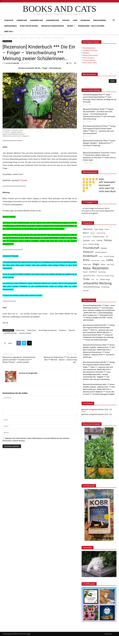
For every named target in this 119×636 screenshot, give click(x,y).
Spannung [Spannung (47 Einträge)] (102, 272)
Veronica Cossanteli (25, 333)
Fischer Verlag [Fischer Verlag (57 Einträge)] (93, 244)
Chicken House (31, 330)
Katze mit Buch (88, 58)
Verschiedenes (99, 20)
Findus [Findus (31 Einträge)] (85, 244)
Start (4, 38)
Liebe (75, 20)
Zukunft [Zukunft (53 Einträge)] (86, 291)
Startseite (8, 20)
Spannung (85, 20)
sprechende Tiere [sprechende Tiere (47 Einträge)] (89, 276)
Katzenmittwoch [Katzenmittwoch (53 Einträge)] (101, 252)
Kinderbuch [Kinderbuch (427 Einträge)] (90, 256)
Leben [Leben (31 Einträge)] (103, 260)
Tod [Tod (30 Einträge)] (97, 279)
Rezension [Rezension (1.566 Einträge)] (100, 268)
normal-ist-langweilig (12, 63)
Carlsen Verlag (20, 330)
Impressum (108, 634)
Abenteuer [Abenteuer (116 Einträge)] (88, 229)
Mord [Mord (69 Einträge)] (103, 264)
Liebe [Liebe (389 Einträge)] (109, 260)
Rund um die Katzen (29, 26)
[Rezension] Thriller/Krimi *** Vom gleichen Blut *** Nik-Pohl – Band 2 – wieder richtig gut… (60, 359)
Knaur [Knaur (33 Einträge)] (101, 256)
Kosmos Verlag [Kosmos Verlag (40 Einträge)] (109, 256)
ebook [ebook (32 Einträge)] (93, 240)
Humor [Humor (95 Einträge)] (104, 248)
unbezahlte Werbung (10, 333)
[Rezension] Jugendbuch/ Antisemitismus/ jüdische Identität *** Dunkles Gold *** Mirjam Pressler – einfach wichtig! (19, 359)
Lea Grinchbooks (89, 60)
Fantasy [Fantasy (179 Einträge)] (108, 240)
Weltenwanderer (89, 48)
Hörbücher (22, 20)
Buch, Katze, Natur (90, 62)
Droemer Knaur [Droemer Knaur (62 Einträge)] (99, 236)
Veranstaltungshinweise (52, 26)
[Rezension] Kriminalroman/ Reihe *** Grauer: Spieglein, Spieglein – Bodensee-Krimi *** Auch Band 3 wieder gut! (99, 143)
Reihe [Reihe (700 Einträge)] (87, 268)
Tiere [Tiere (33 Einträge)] (92, 279)
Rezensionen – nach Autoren (91, 26)
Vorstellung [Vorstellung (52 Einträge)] (105, 287)
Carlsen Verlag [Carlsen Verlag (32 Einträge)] (101, 233)
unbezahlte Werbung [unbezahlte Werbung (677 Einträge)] (97, 283)
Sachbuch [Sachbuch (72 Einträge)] (93, 272)
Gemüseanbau (10, 26)
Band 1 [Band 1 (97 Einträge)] (86, 233)
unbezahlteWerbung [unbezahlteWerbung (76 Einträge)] (91, 287)
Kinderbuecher (13, 38)
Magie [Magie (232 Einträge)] (96, 264)
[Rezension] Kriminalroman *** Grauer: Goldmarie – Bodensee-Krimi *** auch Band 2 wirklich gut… (98, 354)
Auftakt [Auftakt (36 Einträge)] (107, 229)
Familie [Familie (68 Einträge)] (99, 240)
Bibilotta (86, 53)
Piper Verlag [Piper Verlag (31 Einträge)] (110, 264)
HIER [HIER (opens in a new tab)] (4, 136)
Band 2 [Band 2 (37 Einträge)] (93, 233)
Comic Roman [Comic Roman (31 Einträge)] (87, 237)
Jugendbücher (52, 20)
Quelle (24, 180)
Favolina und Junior (90, 50)
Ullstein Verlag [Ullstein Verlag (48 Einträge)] (105, 279)
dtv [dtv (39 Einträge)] (107, 237)
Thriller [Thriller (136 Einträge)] (86, 279)
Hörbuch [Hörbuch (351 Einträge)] (88, 252)
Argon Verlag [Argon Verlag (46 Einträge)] (98, 229)
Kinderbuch (62, 330)
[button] (113, 20)
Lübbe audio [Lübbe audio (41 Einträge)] (87, 264)
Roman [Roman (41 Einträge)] (85, 272)
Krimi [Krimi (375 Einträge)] (86, 260)
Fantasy (66, 20)
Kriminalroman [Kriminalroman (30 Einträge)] (95, 260)
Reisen (71, 26)
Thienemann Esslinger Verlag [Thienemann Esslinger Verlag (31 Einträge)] (105, 276)
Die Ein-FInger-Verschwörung (47, 330)
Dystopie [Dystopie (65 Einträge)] (86, 240)
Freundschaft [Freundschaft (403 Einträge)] (91, 248)
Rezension (72, 330)
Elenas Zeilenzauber (90, 55)
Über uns (9, 31)
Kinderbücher (36, 20)
